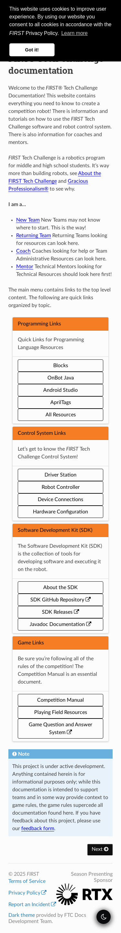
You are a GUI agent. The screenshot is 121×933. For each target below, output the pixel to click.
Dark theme (21, 915)
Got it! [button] (32, 49)
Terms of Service (26, 881)
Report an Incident (32, 904)
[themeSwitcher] (103, 917)
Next (100, 849)
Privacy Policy (27, 892)
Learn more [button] (74, 33)
